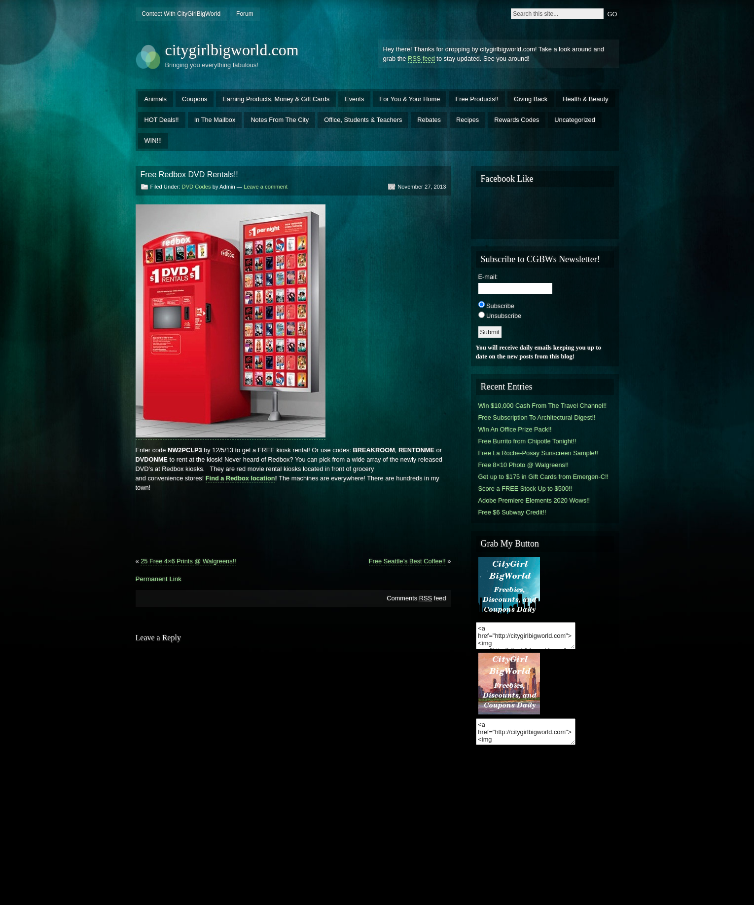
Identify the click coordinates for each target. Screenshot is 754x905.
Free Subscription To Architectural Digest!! (537, 417)
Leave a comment (265, 187)
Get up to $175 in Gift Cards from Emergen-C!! (543, 476)
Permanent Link (158, 579)
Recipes (467, 119)
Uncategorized (574, 119)
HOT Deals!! (161, 119)
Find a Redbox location (240, 478)
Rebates (429, 119)
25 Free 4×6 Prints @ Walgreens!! (188, 561)
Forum (244, 13)
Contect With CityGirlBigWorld (181, 13)
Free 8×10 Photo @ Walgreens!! (523, 465)
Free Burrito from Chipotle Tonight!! (527, 441)
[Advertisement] (293, 528)
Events (354, 99)
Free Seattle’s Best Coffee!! (407, 561)
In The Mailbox (215, 119)
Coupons (194, 99)
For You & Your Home (409, 99)
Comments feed (416, 598)
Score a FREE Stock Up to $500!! (525, 488)
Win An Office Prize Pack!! (515, 429)
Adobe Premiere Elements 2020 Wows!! (534, 500)
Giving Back (530, 99)
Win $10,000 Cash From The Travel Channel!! (542, 405)
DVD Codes (196, 187)
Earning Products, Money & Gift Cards (275, 99)
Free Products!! (476, 99)
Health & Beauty (585, 99)
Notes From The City (280, 119)
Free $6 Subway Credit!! (512, 512)
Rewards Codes (516, 119)
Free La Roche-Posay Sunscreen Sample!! (538, 453)
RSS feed (421, 58)
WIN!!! (153, 140)
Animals (155, 99)
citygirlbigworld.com (232, 50)
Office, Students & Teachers (363, 119)
